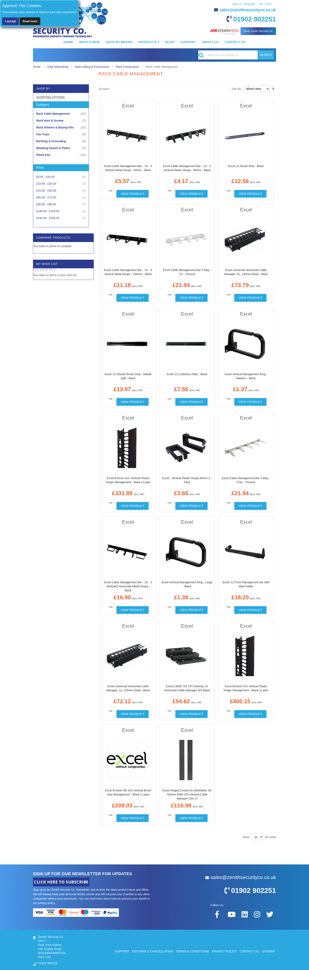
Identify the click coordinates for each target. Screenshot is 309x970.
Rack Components (128, 66)
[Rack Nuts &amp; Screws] (61, 121)
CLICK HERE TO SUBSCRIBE (61, 881)
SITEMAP (268, 951)
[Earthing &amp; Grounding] (61, 141)
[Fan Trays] (61, 134)
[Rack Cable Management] (61, 114)
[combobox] (236, 54)
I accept (10, 21)
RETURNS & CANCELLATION (151, 951)
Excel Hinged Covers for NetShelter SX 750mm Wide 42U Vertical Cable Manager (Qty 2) (187, 794)
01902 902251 (254, 19)
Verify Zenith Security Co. (258, 31)
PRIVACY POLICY (224, 951)
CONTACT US (249, 951)
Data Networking (58, 66)
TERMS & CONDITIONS (192, 951)
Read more (30, 21)
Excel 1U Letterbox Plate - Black (187, 374)
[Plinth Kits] (61, 155)
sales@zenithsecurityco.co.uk (247, 10)
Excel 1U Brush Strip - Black (246, 166)
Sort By (236, 88)
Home (37, 66)
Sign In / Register (243, 4)
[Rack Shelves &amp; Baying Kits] (61, 127)
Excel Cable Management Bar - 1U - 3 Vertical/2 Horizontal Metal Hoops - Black (128, 586)
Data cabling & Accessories (92, 66)
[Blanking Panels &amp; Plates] (61, 148)
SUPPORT (120, 951)
